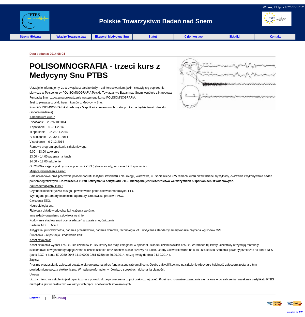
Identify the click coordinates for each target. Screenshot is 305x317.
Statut (153, 36)
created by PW (295, 312)
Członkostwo (193, 36)
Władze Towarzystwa (71, 36)
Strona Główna (30, 36)
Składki (234, 36)
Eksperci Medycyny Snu (112, 36)
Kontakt (275, 36)
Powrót (35, 298)
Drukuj (59, 298)
